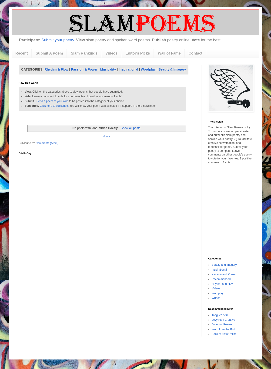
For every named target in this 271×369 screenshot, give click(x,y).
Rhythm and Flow (222, 283)
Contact (196, 53)
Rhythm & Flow (56, 69)
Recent (21, 53)
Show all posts (131, 128)
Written (216, 298)
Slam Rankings (84, 53)
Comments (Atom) (47, 143)
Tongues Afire (220, 315)
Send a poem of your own (52, 101)
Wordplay (148, 69)
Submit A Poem (49, 53)
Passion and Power (224, 274)
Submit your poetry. (58, 40)
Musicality (108, 69)
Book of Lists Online (224, 334)
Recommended (221, 279)
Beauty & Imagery (172, 69)
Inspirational (128, 69)
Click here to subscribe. (54, 105)
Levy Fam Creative (223, 319)
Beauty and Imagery (224, 264)
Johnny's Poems (222, 324)
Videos (111, 53)
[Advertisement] (229, 189)
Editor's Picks (137, 53)
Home (106, 136)
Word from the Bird (223, 329)
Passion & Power (84, 69)
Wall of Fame (169, 53)
